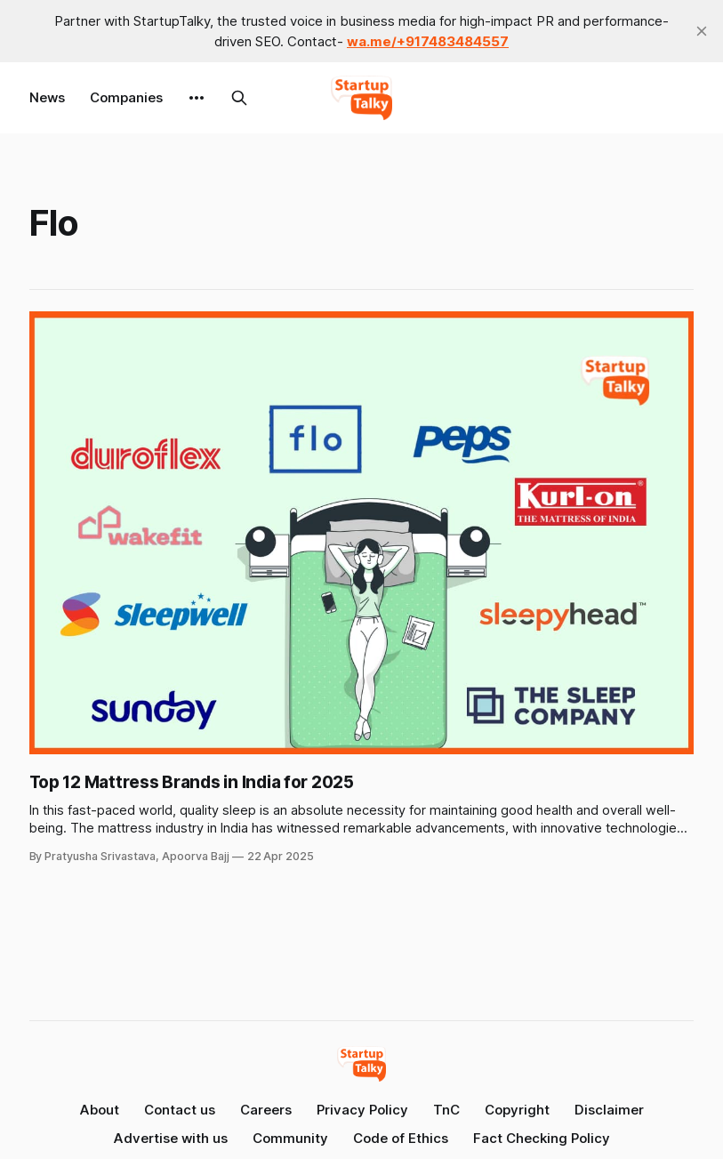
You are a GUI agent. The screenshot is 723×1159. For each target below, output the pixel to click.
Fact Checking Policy (541, 1138)
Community (290, 1138)
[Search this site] (239, 98)
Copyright (517, 1109)
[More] (196, 98)
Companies (126, 97)
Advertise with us (171, 1138)
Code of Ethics (400, 1138)
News (47, 97)
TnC (446, 1109)
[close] (701, 31)
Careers (266, 1109)
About (99, 1109)
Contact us (179, 1109)
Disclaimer (609, 1109)
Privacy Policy (362, 1109)
